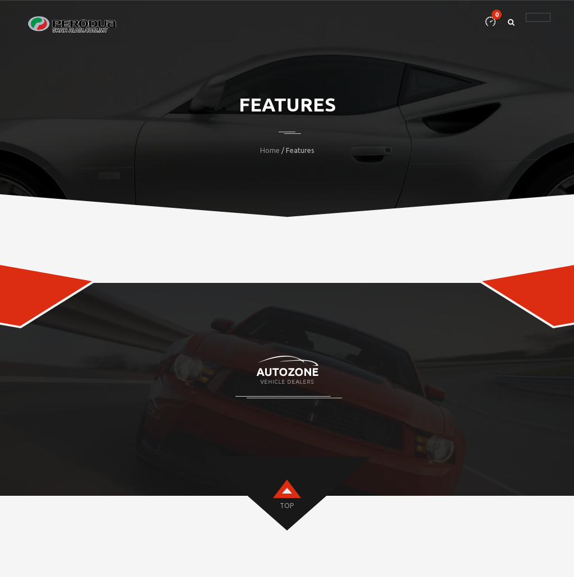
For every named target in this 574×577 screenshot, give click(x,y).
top (287, 505)
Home (270, 150)
